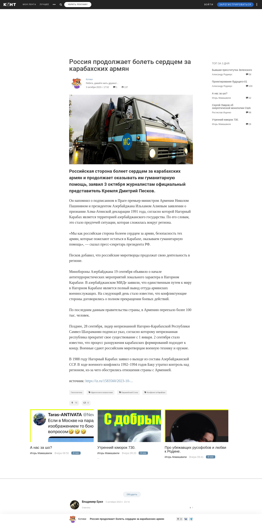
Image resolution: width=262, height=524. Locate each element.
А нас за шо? (219, 93)
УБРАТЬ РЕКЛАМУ (78, 4)
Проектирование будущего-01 (229, 81)
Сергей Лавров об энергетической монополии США (231, 106)
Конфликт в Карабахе (154, 392)
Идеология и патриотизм (100, 392)
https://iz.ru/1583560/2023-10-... (109, 381)
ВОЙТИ (208, 4)
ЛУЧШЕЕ (44, 4)
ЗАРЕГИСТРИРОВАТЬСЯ (235, 4)
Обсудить (132, 494)
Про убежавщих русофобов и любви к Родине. (195, 449)
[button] (257, 4)
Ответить (86, 508)
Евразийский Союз (128, 392)
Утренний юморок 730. (225, 119)
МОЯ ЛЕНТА (29, 4)
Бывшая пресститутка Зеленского (232, 69)
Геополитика (76, 392)
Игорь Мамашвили (41, 453)
